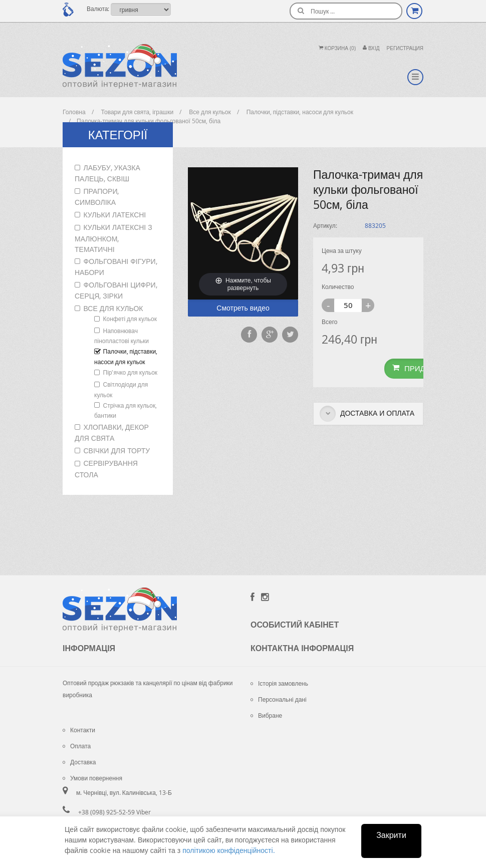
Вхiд (371, 48)
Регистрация (405, 48)
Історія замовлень (279, 683)
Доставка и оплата (367, 414)
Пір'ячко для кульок (130, 372)
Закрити (391, 834)
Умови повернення (92, 778)
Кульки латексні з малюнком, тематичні (113, 237)
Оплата (77, 746)
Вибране (266, 715)
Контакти (79, 730)
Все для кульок (113, 308)
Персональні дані (279, 699)
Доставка (79, 762)
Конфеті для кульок (130, 319)
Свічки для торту (117, 450)
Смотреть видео (242, 308)
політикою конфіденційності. (228, 850)
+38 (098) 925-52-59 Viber (114, 812)
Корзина (337, 48)
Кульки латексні (115, 214)
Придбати (418, 368)
